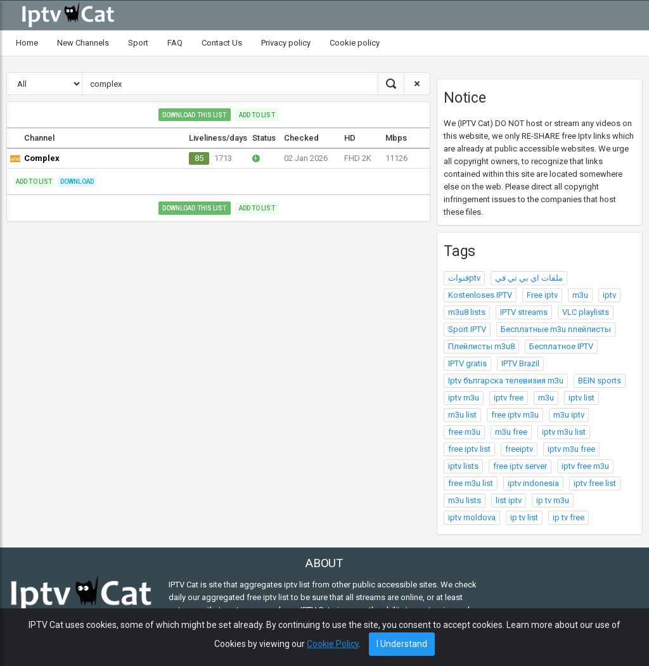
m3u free (511, 432)
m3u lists (464, 500)
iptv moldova (472, 517)
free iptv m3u (515, 414)
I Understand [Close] (401, 644)
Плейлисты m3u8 (481, 346)
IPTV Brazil (520, 363)
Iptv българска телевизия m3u (505, 380)
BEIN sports (599, 380)
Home (27, 43)
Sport (138, 43)
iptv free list (595, 483)
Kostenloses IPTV (480, 295)
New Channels (83, 43)
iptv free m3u (585, 466)
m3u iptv (568, 414)
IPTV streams (524, 312)
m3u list (462, 414)
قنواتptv (464, 278)
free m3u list (470, 483)
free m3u (464, 432)
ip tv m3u (552, 500)
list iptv (509, 500)
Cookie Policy (333, 644)
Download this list (194, 115)
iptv (609, 295)
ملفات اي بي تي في (529, 278)
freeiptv (519, 449)
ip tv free (568, 517)
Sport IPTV (467, 329)
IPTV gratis (467, 363)
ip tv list (524, 517)
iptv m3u (463, 397)
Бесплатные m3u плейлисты (556, 329)
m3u (580, 295)
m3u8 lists (466, 312)
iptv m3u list (564, 432)
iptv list (581, 397)
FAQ (175, 43)
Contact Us (222, 43)
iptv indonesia (533, 483)
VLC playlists (585, 312)
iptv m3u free (571, 449)
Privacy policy (286, 43)
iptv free (509, 397)
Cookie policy (355, 43)
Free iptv (542, 295)
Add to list (257, 115)
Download (77, 181)
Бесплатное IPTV (561, 346)
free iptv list (469, 449)
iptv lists (463, 466)
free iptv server (520, 466)
